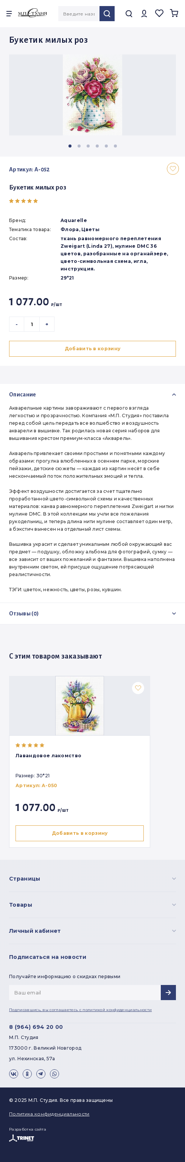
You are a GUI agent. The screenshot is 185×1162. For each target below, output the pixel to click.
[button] (70, 146)
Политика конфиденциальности (49, 1114)
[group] (92, 94)
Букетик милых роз (37, 187)
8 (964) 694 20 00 (36, 1027)
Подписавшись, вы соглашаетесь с (80, 1009)
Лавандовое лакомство (48, 755)
